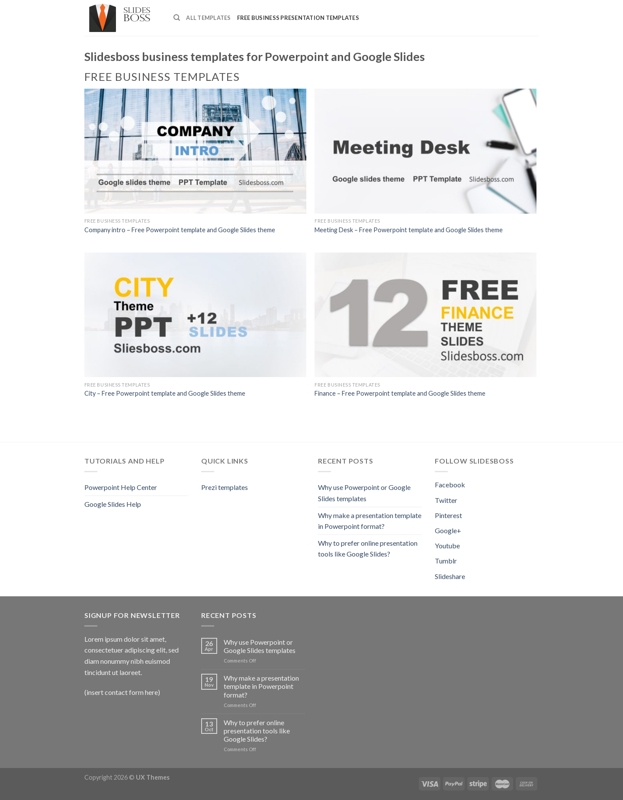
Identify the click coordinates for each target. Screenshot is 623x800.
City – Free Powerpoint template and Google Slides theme (164, 393)
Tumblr (446, 561)
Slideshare (450, 576)
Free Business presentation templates (298, 17)
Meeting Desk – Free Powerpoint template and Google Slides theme (409, 230)
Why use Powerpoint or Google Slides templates (364, 492)
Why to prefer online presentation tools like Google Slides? (367, 548)
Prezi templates (224, 487)
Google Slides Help (112, 504)
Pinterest (448, 515)
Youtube (447, 545)
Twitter (446, 500)
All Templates (208, 17)
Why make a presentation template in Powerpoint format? (369, 521)
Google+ (448, 530)
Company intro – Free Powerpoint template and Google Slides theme (179, 230)
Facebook (450, 484)
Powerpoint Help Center (120, 487)
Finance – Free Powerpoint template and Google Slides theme (400, 393)
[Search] (176, 18)
